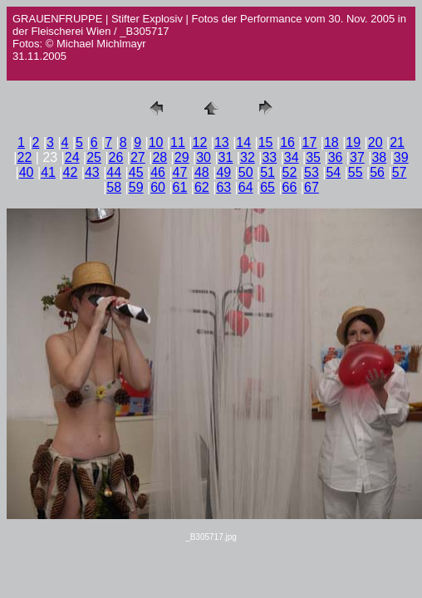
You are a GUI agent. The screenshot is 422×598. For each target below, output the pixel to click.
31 (225, 157)
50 (245, 172)
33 (269, 157)
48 (201, 172)
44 (113, 172)
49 (223, 172)
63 (223, 187)
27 (137, 157)
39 (401, 157)
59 (136, 187)
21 (397, 142)
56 (377, 172)
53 (311, 172)
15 (265, 142)
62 (201, 187)
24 (72, 157)
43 (92, 172)
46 (157, 172)
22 (24, 157)
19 (353, 142)
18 (331, 142)
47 (180, 172)
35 (313, 157)
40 (26, 172)
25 (93, 157)
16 (287, 142)
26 (116, 157)
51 (267, 172)
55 (355, 172)
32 (247, 157)
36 (335, 157)
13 (221, 142)
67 (311, 187)
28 (159, 157)
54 (333, 172)
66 (289, 187)
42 (70, 172)
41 (48, 172)
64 (245, 187)
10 (156, 142)
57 (399, 172)
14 (243, 142)
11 (177, 142)
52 (289, 172)
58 (113, 187)
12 (200, 142)
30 (203, 157)
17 (309, 142)
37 (357, 157)
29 (181, 157)
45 (136, 172)
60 (157, 187)
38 (378, 157)
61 (180, 187)
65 (267, 187)
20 (375, 142)
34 (291, 157)
